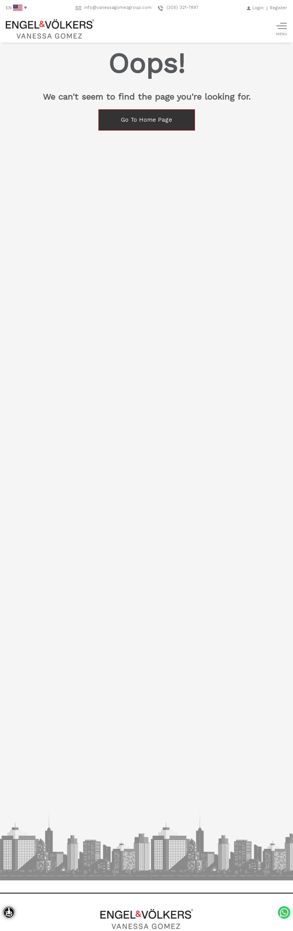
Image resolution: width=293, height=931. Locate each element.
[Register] (278, 7)
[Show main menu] (281, 28)
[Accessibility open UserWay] (9, 912)
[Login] (255, 7)
